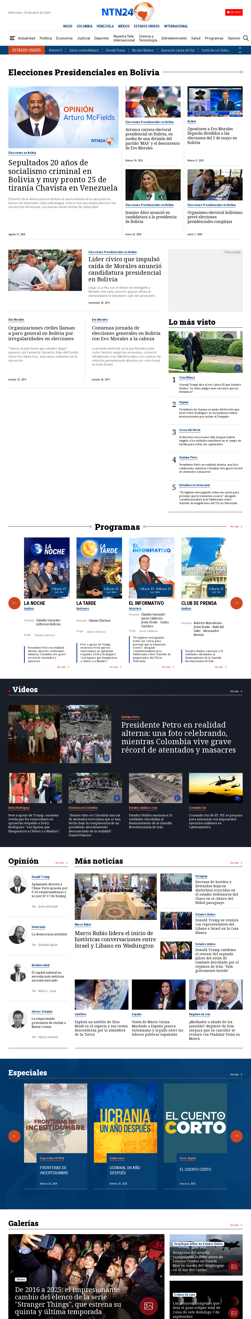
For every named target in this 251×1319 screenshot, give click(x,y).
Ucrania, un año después (125, 1170)
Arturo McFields (48, 906)
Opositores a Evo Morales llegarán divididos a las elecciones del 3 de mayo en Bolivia (212, 136)
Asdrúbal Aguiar (47, 945)
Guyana (183, 402)
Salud (196, 38)
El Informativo (146, 603)
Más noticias (99, 861)
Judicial (83, 38)
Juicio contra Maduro (84, 50)
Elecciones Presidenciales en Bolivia (150, 122)
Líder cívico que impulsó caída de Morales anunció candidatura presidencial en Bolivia (125, 269)
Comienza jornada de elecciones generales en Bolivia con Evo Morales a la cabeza (126, 333)
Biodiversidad (41, 965)
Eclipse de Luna (184, 1294)
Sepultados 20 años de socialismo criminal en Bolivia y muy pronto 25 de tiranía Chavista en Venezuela (63, 175)
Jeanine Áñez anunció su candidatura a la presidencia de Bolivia (151, 217)
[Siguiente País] (240, 52)
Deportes (101, 38)
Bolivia (192, 121)
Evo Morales (16, 319)
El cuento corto (195, 1169)
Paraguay (201, 876)
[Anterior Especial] (14, 1136)
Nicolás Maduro (143, 50)
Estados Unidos (205, 914)
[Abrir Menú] (12, 38)
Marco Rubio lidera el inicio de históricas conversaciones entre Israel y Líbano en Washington (115, 939)
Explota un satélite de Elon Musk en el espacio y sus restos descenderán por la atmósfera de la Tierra (101, 1028)
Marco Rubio (83, 924)
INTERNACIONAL (176, 26)
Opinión (234, 38)
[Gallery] (125, 603)
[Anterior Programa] (14, 603)
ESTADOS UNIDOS (147, 26)
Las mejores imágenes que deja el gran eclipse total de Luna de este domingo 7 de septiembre (196, 1310)
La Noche (34, 603)
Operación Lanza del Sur (178, 50)
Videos (25, 689)
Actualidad (26, 38)
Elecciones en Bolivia (22, 153)
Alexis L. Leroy (47, 991)
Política (46, 38)
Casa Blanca (187, 377)
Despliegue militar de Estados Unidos (198, 1244)
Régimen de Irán (199, 1014)
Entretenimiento (174, 38)
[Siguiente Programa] (236, 603)
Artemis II (55, 50)
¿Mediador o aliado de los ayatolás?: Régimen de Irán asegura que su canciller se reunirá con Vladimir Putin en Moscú (214, 1030)
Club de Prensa (199, 603)
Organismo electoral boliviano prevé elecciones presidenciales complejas (215, 217)
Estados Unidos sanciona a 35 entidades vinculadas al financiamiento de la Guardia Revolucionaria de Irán (204, 656)
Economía (64, 38)
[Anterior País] (240, 48)
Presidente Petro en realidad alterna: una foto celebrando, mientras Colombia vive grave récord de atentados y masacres (210, 468)
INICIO (67, 26)
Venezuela (38, 927)
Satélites (80, 1014)
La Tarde (86, 603)
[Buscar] (246, 38)
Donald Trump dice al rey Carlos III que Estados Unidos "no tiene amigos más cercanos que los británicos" (210, 388)
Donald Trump (115, 50)
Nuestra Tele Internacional (124, 38)
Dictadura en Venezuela (194, 485)
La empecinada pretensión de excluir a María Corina (49, 1022)
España (136, 1014)
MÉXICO (124, 26)
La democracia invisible (49, 934)
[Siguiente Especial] (236, 1136)
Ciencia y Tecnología (148, 38)
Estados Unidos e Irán (143, 808)
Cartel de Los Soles (215, 50)
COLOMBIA (84, 26)
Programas (214, 38)
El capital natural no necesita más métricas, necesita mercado (48, 976)
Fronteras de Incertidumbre (54, 1170)
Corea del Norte (190, 430)
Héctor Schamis (42, 1011)
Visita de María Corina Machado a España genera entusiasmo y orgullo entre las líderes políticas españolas (157, 1028)
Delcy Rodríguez (19, 808)
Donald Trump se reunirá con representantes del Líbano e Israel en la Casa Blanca (216, 926)
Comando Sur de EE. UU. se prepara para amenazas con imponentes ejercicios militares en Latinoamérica (215, 821)
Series (20, 1279)
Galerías (23, 1223)
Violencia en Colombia (83, 808)
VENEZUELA (105, 26)
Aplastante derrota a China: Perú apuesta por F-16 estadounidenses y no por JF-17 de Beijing (50, 890)
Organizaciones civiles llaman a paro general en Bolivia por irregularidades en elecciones (41, 333)
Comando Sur (197, 808)
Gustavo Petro (188, 457)
